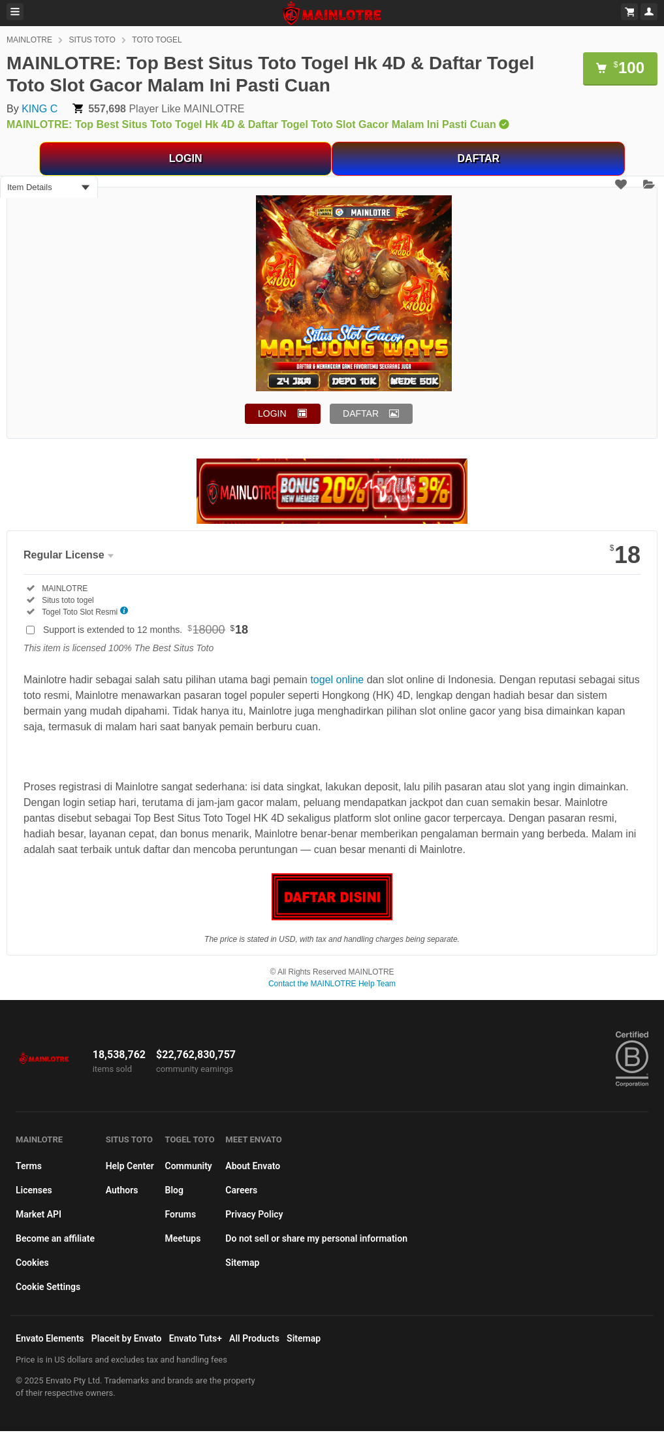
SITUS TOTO (92, 39)
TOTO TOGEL (157, 39)
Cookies (32, 1262)
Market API (38, 1214)
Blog (174, 1190)
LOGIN (185, 158)
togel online (337, 679)
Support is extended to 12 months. (145, 630)
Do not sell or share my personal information (316, 1238)
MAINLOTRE (29, 39)
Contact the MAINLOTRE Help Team (332, 983)
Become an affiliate (55, 1238)
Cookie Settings (48, 1287)
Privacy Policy (254, 1214)
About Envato (252, 1166)
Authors (122, 1190)
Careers (241, 1190)
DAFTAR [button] (361, 413)
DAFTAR (479, 158)
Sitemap (242, 1262)
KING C (39, 108)
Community (188, 1166)
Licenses (34, 1190)
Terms (29, 1166)
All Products (254, 1338)
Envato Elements (50, 1338)
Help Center (130, 1166)
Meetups (183, 1238)
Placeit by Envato (126, 1338)
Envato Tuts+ (195, 1338)
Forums (181, 1214)
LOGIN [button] (272, 413)
